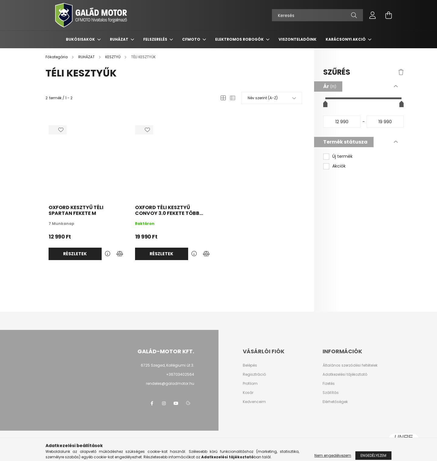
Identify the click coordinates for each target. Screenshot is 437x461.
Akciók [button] (339, 166)
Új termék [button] (342, 156)
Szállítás (331, 393)
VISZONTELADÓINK (298, 39)
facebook (152, 403)
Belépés (250, 365)
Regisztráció (254, 374)
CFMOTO (191, 39)
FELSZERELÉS (155, 39)
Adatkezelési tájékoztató (345, 374)
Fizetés (329, 383)
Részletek (75, 254)
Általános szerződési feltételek (350, 365)
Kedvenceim (254, 402)
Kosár (248, 393)
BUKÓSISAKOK (81, 39)
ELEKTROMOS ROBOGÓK (240, 39)
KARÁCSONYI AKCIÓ (346, 39)
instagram (164, 403)
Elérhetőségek (335, 402)
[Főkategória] (57, 56)
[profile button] (373, 15)
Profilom (250, 383)
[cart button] (388, 15)
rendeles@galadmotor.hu (170, 383)
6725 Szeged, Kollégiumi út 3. (167, 365)
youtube (176, 403)
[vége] (385, 122)
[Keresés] (317, 15)
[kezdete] (342, 122)
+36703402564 (180, 374)
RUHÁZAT (119, 39)
